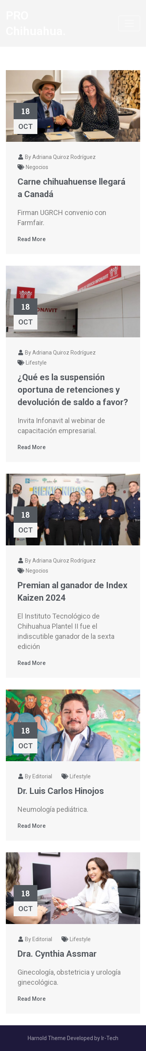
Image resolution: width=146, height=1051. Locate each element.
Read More (32, 239)
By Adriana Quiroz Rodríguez (57, 157)
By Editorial (35, 776)
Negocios (37, 167)
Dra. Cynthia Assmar (57, 954)
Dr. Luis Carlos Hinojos (61, 791)
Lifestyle (36, 363)
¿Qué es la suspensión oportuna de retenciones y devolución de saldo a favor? (73, 389)
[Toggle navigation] (129, 23)
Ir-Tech (109, 1038)
